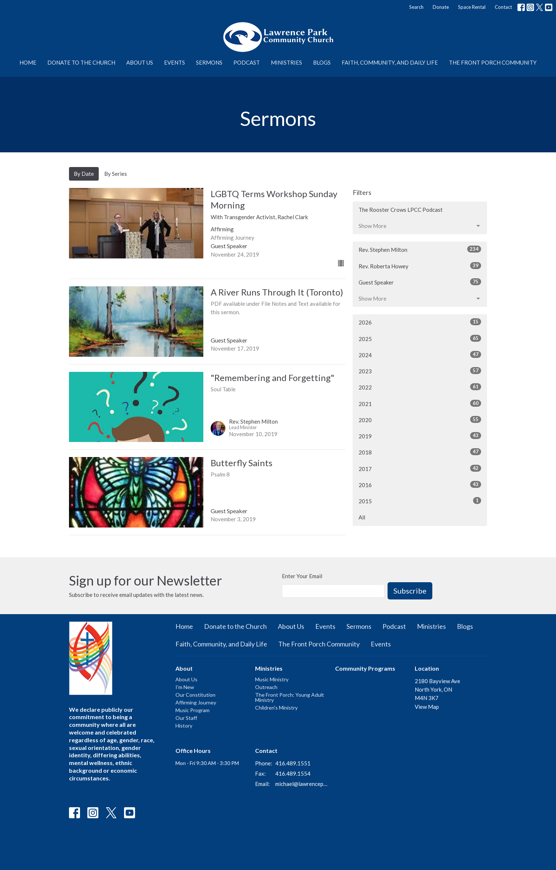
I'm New (184, 687)
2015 (420, 500)
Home (27, 62)
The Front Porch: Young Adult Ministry (289, 697)
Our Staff (186, 718)
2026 (420, 322)
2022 (420, 387)
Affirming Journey (195, 702)
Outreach (266, 687)
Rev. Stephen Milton (420, 249)
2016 (420, 484)
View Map (427, 706)
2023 (420, 370)
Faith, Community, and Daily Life (390, 62)
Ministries (286, 62)
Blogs (322, 62)
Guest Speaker (420, 282)
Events (174, 62)
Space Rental (472, 7)
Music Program (192, 710)
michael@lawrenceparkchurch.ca (301, 783)
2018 (420, 452)
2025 (420, 338)
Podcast (246, 62)
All (362, 517)
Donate (441, 7)
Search (416, 7)
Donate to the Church (81, 62)
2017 (420, 468)
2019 (420, 435)
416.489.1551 (292, 763)
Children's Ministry (276, 707)
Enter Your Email (302, 576)
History (183, 725)
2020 (420, 419)
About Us (139, 62)
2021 (420, 403)
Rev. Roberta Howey (420, 265)
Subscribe (409, 590)
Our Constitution (195, 695)
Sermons (209, 62)
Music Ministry (271, 679)
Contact (503, 7)
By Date (84, 173)
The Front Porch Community (493, 62)
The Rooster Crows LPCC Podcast (401, 209)
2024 (420, 354)
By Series (115, 173)
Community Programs (365, 668)
